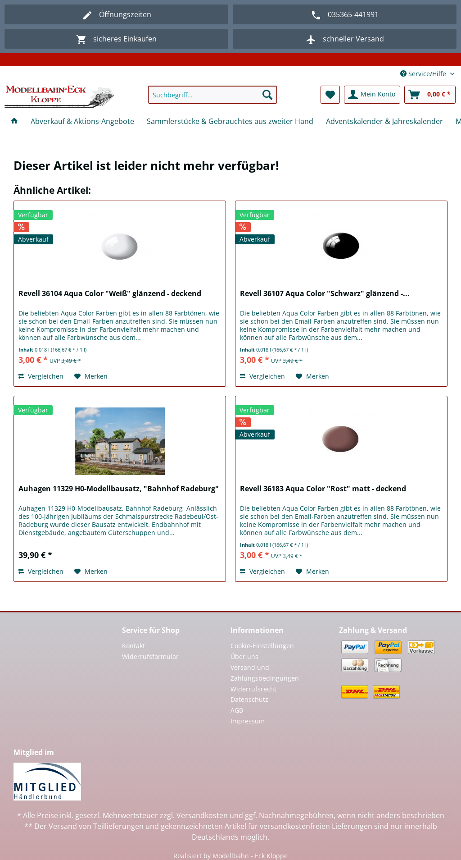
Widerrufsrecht (253, 689)
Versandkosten (202, 815)
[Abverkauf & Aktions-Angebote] (82, 121)
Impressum (247, 721)
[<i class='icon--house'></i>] (14, 121)
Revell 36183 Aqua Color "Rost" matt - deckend (323, 489)
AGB (236, 710)
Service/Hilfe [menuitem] (424, 73)
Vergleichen (40, 376)
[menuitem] (212, 99)
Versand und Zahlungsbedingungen (264, 672)
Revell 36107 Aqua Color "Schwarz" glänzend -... (325, 293)
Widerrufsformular (150, 656)
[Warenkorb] (430, 95)
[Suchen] (267, 95)
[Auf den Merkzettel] (91, 376)
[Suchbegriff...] (212, 95)
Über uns (244, 656)
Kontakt (133, 645)
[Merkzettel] (330, 95)
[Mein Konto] (372, 95)
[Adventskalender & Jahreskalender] (384, 121)
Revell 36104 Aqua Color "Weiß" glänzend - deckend (109, 293)
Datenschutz (249, 699)
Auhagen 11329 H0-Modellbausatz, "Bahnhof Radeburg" (118, 489)
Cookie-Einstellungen (262, 645)
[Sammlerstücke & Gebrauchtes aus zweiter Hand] (230, 121)
